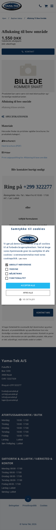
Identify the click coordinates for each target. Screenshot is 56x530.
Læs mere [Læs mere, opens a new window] (23, 259)
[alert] (28, 265)
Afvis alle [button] (28, 292)
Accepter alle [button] (28, 285)
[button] (28, 299)
